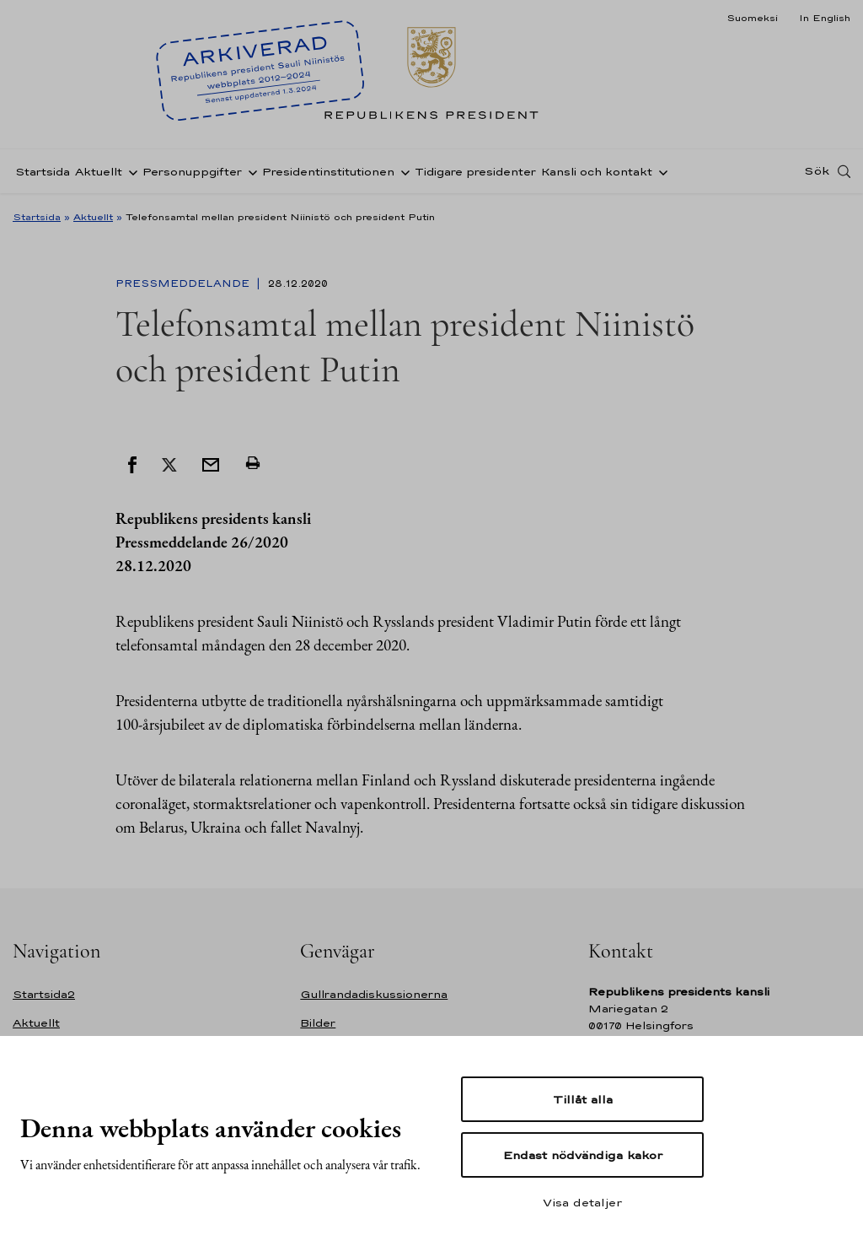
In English (824, 18)
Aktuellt (98, 172)
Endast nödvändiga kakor (582, 1155)
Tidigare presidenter (475, 172)
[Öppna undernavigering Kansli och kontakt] (659, 171)
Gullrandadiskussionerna (374, 994)
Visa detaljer (582, 1202)
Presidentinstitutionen (328, 172)
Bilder (317, 1023)
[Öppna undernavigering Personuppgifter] (249, 171)
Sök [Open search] (816, 171)
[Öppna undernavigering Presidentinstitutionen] (402, 171)
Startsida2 (44, 994)
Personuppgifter (192, 172)
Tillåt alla (583, 1099)
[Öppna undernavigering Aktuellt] (129, 171)
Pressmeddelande (184, 283)
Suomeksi (752, 18)
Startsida (42, 172)
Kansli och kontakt (596, 172)
